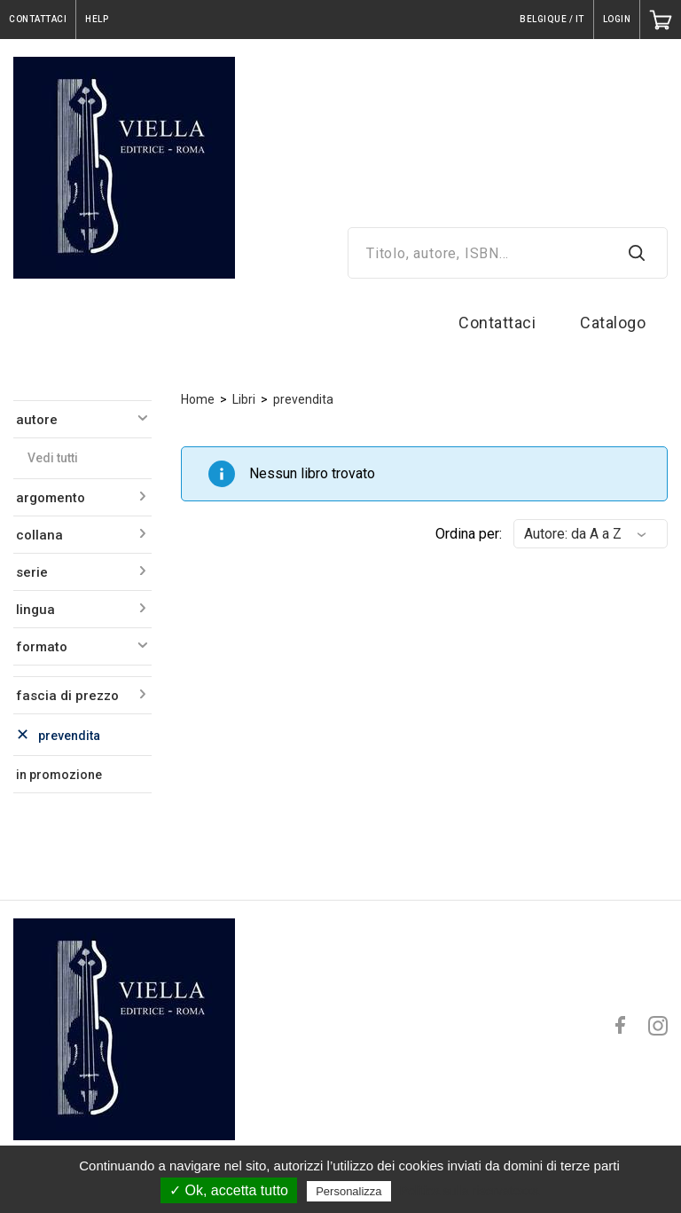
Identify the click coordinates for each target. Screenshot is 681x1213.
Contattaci (497, 322)
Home (198, 399)
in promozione (59, 775)
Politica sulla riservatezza (469, 1191)
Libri (243, 399)
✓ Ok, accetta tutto (228, 1190)
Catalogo (613, 322)
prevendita (303, 399)
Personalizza (348, 1191)
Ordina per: (468, 533)
